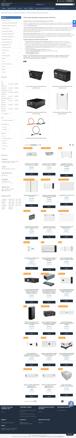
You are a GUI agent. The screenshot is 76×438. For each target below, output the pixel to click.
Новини (3, 58)
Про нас (26, 8)
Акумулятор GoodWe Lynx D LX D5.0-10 (31, 258)
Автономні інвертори (7, 42)
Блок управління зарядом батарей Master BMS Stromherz (49, 259)
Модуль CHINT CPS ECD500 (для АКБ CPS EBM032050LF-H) (31, 386)
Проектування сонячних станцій (27, 413)
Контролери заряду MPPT (8, 33)
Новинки (31, 8)
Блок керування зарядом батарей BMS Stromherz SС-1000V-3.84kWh (49, 323)
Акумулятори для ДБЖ (19, 12)
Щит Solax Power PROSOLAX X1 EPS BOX (66, 385)
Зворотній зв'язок (61, 410)
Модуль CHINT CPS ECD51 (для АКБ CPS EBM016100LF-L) (49, 386)
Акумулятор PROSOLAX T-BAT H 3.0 (31, 196)
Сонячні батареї (5, 28)
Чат (70, 434)
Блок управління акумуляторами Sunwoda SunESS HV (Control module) (31, 355)
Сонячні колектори (6, 47)
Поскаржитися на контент (46, 436)
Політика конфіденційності (58, 436)
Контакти (20, 8)
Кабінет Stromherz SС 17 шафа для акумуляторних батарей (31, 323)
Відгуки (3, 69)
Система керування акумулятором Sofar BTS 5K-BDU (67, 323)
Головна (4, 8)
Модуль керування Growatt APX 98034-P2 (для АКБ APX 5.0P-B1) (49, 355)
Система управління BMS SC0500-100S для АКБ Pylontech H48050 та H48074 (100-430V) (32, 291)
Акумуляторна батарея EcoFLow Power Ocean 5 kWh (31, 228)
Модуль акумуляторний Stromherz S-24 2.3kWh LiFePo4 (49, 196)
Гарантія (3, 411)
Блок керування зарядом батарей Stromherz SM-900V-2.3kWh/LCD (66, 291)
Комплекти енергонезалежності (9, 25)
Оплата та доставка (6, 63)
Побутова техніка (6, 55)
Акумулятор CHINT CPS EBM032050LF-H (66, 227)
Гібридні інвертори (6, 44)
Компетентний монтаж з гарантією (28, 416)
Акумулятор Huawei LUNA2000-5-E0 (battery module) (66, 165)
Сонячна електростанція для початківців (45, 8)
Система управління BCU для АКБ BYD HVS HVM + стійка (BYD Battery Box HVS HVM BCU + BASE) (49, 291)
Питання (4, 72)
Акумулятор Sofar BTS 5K (66, 195)
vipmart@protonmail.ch (8, 189)
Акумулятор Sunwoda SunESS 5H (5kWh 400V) (49, 227)
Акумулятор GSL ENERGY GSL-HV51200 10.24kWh (49, 164)
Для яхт (4, 52)
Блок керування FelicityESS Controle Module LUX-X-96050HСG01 (66, 355)
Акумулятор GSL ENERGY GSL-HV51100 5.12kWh (32, 164)
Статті (3, 61)
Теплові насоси (5, 50)
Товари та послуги (11, 8)
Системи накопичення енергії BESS (10, 22)
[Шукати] (74, 4)
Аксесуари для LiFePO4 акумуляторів (36, 138)
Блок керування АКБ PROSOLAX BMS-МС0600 (66, 258)
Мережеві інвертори (6, 39)
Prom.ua (45, 435)
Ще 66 (4, 148)
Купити (31, 174)
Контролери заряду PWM (8, 36)
